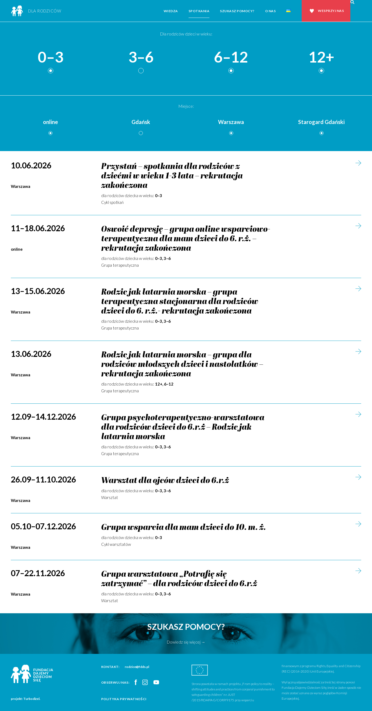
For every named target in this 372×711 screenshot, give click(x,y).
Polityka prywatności (124, 699)
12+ (321, 57)
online (50, 122)
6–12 (231, 57)
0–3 (50, 57)
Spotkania (199, 11)
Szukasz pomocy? (237, 11)
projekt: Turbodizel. (25, 699)
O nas (270, 11)
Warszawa (231, 122)
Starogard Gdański (321, 122)
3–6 (141, 57)
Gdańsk (140, 122)
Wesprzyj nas (331, 11)
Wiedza (171, 11)
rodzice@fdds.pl (137, 667)
